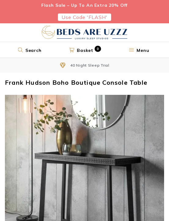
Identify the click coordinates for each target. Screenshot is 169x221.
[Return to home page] (84, 32)
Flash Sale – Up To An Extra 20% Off (84, 5)
